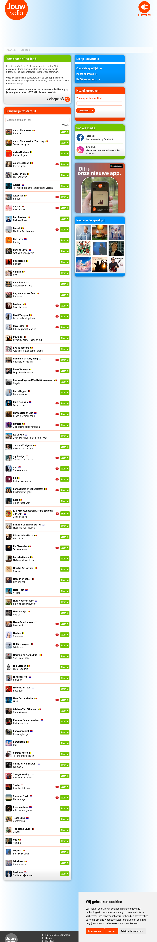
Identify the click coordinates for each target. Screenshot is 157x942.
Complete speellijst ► (89, 68)
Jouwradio (11, 49)
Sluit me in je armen (23, 874)
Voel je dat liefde (27, 656)
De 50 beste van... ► (88, 79)
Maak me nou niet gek (29, 526)
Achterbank (21, 819)
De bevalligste (21, 219)
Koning (20, 240)
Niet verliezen (21, 175)
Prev (4, 18)
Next (153, 18)
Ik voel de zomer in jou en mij (27, 338)
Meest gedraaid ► (87, 73)
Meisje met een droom (24, 558)
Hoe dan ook (23, 580)
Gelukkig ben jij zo (23, 732)
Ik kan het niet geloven (24, 316)
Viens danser (20, 863)
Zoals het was (20, 306)
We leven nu (22, 403)
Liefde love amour (22, 479)
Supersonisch (20, 468)
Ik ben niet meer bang (24, 414)
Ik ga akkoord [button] (94, 931)
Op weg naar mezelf (24, 447)
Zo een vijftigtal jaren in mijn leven (30, 436)
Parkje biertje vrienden (25, 602)
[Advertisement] (140, 101)
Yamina (17, 841)
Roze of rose (19, 208)
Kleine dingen (22, 153)
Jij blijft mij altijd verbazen (26, 425)
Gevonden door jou (23, 776)
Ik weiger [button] (111, 931)
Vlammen (18, 635)
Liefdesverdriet (28, 721)
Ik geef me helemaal (23, 371)
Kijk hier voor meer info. (45, 92)
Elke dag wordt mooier (24, 327)
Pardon (20, 197)
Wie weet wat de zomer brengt (28, 349)
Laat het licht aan (21, 787)
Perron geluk (23, 164)
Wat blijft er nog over (23, 251)
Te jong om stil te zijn (23, 754)
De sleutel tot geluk (30, 490)
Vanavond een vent (22, 284)
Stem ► (65, 131)
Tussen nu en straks (23, 458)
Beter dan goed (21, 392)
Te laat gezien (22, 548)
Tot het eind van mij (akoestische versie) (33, 186)
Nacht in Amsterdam (23, 229)
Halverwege (22, 797)
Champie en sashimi (27, 360)
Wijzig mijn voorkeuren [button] (132, 931)
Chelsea (20, 262)
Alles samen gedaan (23, 808)
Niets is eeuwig (21, 667)
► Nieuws (47, 937)
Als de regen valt (21, 501)
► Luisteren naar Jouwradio (56, 934)
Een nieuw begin (21, 852)
